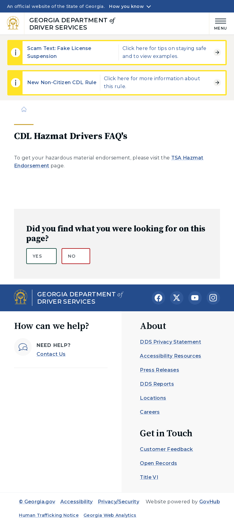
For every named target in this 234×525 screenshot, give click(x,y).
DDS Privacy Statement (170, 342)
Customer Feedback (166, 449)
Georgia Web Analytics (109, 515)
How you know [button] (126, 6)
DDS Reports (157, 384)
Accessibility (76, 502)
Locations (153, 398)
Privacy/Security (118, 502)
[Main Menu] (218, 23)
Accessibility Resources (170, 356)
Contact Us (51, 354)
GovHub (209, 502)
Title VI (149, 477)
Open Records (158, 463)
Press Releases (159, 370)
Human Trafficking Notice (49, 515)
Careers (150, 412)
